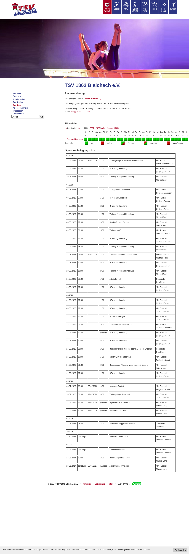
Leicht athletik (135, 7)
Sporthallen (18, 102)
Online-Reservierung (92, 98)
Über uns (17, 96)
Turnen (173, 6)
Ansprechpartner (20, 108)
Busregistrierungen (75, 139)
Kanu (126, 6)
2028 (98, 128)
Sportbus (17, 105)
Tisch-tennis (163, 7)
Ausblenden (180, 550)
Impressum (18, 111)
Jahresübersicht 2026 (110, 128)
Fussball (116, 6)
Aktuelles (17, 93)
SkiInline (145, 7)
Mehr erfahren (144, 550)
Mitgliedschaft (19, 99)
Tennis (154, 6)
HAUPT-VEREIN (107, 7)
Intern (111, 484)
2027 (92, 128)
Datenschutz (18, 114)
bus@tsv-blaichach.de (80, 112)
